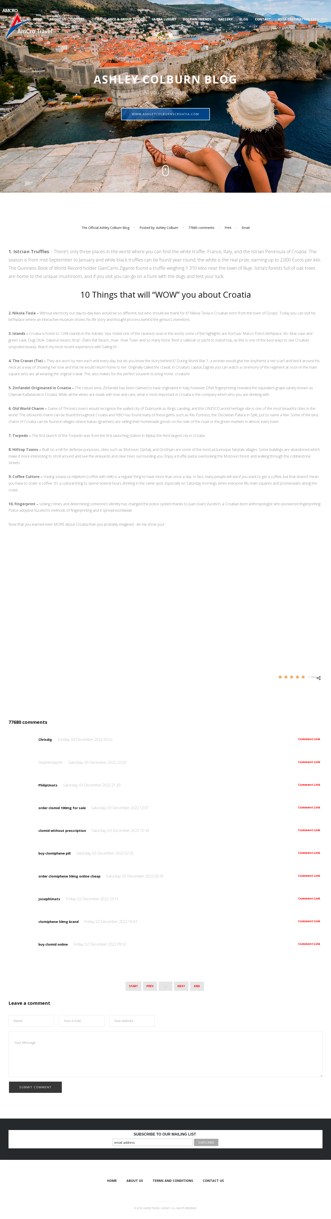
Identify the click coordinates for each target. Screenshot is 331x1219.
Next (181, 985)
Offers (79, 19)
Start (133, 985)
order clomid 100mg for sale (64, 807)
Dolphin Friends (197, 19)
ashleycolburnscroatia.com (165, 117)
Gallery (225, 19)
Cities (96, 19)
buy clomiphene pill (56, 853)
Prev (150, 985)
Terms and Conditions (173, 1179)
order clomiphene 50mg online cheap (73, 876)
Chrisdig (46, 739)
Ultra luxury (164, 19)
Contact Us (213, 1179)
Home (38, 19)
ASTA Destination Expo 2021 (303, 19)
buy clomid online (55, 944)
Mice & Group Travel (126, 19)
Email (246, 227)
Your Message (165, 1053)
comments (201, 227)
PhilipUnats (49, 785)
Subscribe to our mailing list (165, 1133)
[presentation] (43, 1090)
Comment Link (309, 739)
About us (58, 19)
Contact (263, 19)
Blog (243, 19)
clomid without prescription (64, 830)
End (197, 985)
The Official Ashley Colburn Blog (105, 227)
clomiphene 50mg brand (61, 921)
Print (228, 227)
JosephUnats (50, 898)
